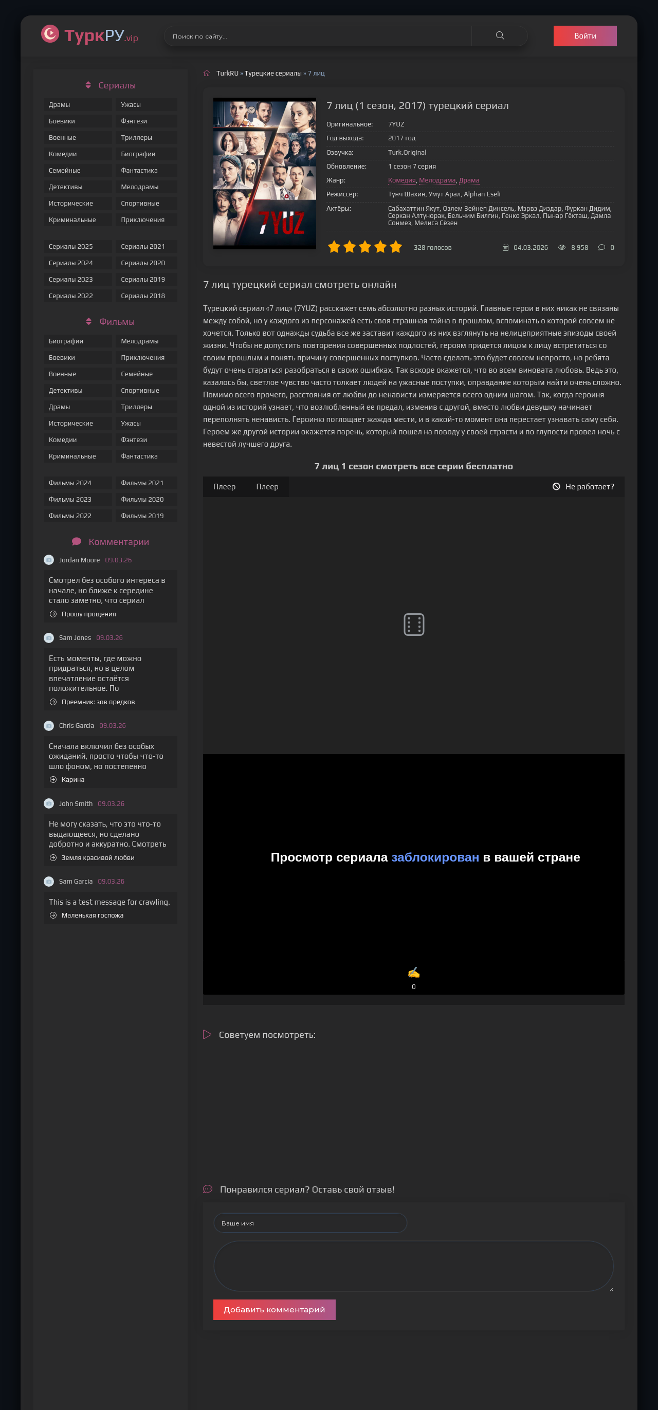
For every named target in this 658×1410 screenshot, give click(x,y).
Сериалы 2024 (71, 263)
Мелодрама (437, 180)
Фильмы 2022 (70, 516)
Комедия (402, 180)
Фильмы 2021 (142, 483)
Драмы (59, 104)
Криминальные (72, 220)
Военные (62, 137)
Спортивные (140, 203)
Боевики (62, 121)
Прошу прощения (83, 614)
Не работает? (583, 486)
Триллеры (136, 137)
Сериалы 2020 (143, 263)
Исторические (71, 203)
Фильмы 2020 (142, 499)
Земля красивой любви (92, 857)
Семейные (65, 170)
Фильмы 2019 (142, 516)
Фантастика (139, 170)
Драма (469, 180)
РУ (101, 35)
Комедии (63, 154)
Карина (67, 779)
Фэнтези (134, 121)
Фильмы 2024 (70, 483)
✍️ (413, 979)
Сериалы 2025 (71, 246)
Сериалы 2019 (143, 279)
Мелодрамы (139, 187)
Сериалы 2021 (143, 246)
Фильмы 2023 (70, 499)
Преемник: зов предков (92, 702)
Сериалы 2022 (71, 296)
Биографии (138, 154)
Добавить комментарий (274, 1309)
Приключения (142, 220)
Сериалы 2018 (143, 296)
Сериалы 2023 (71, 279)
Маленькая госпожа (86, 915)
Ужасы (131, 104)
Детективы (66, 187)
